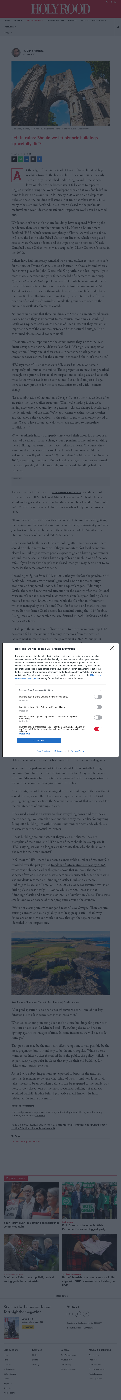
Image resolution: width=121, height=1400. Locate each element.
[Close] (113, 649)
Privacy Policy (77, 751)
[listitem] (60, 690)
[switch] (98, 697)
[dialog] (60, 700)
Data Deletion (43, 751)
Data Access (60, 751)
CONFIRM (38, 740)
